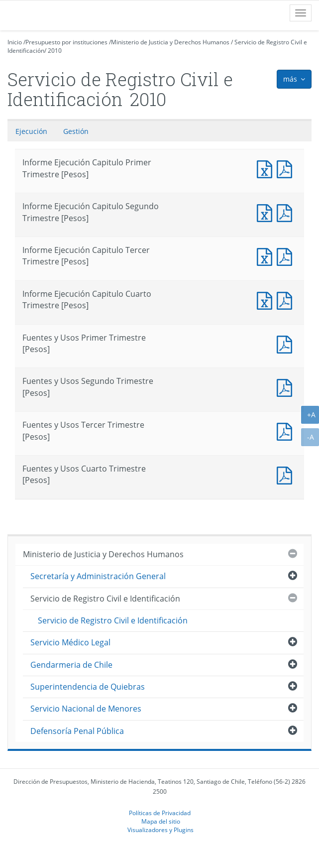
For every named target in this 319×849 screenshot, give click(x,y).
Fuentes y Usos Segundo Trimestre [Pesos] (287, 386)
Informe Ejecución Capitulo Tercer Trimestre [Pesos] (267, 255)
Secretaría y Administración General (98, 576)
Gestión (76, 131)
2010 (55, 50)
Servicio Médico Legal (70, 642)
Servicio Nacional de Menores (85, 708)
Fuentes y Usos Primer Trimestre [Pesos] (287, 343)
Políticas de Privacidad (160, 813)
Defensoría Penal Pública (77, 731)
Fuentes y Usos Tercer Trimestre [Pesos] (287, 430)
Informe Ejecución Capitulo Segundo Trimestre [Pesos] (267, 212)
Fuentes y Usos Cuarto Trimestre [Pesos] (287, 474)
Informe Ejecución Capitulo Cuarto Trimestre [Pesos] (267, 299)
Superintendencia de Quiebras (87, 686)
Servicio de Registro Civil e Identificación (105, 598)
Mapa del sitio (160, 821)
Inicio (14, 42)
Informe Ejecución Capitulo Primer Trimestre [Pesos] (267, 168)
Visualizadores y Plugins (160, 830)
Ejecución (31, 131)
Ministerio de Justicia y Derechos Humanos (170, 42)
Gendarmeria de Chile (71, 664)
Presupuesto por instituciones (66, 42)
